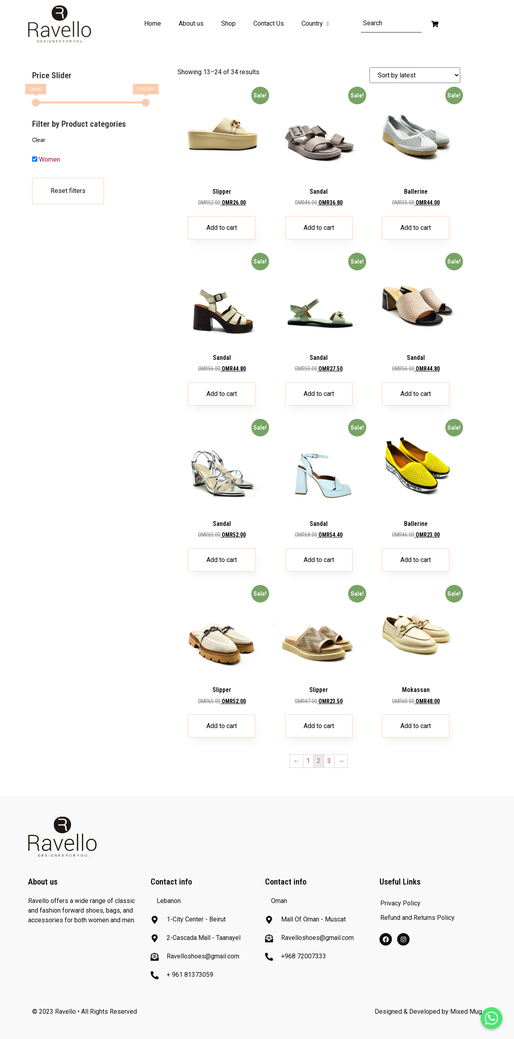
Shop (228, 23)
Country (315, 23)
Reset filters (68, 191)
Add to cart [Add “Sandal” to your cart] (319, 227)
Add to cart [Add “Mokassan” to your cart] (415, 726)
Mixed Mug (466, 1011)
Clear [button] (38, 140)
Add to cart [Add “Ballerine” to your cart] (415, 227)
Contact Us (268, 23)
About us (191, 23)
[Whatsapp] (491, 1018)
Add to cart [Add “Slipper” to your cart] (221, 227)
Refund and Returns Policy (417, 917)
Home (152, 23)
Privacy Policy (400, 903)
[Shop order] (414, 75)
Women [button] (49, 159)
